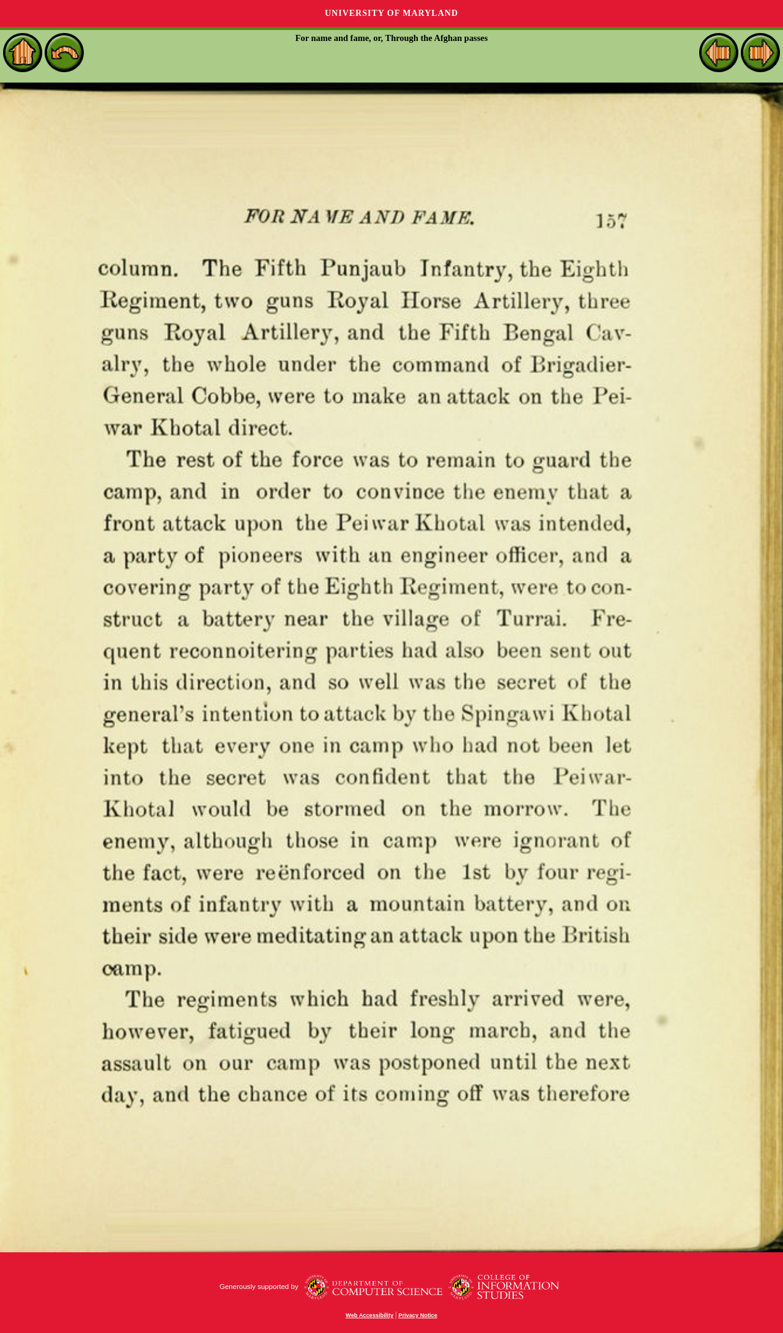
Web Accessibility (369, 1315)
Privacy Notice (417, 1315)
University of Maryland (391, 13)
